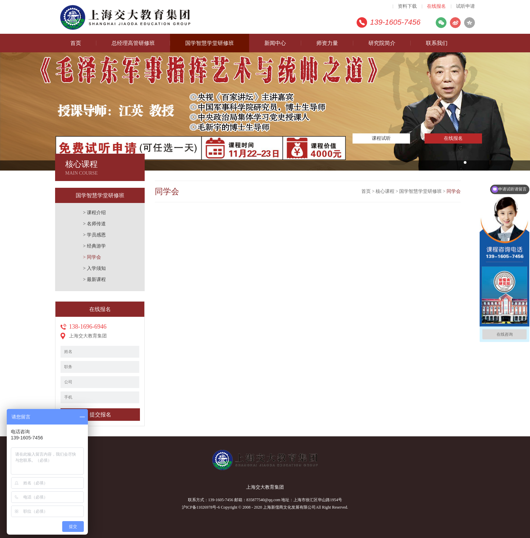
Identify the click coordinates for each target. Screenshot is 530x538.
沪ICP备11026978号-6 (201, 507)
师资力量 (327, 43)
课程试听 (381, 138)
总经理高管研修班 (133, 43)
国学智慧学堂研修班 (209, 43)
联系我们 (437, 43)
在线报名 (436, 6)
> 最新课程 (94, 279)
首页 (75, 43)
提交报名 (100, 414)
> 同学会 (92, 257)
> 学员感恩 (94, 234)
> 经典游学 (94, 246)
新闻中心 (275, 43)
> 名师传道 (94, 223)
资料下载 (407, 6)
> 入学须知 (94, 268)
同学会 (454, 191)
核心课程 (385, 191)
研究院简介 (381, 43)
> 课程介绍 (94, 212)
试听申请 (465, 6)
